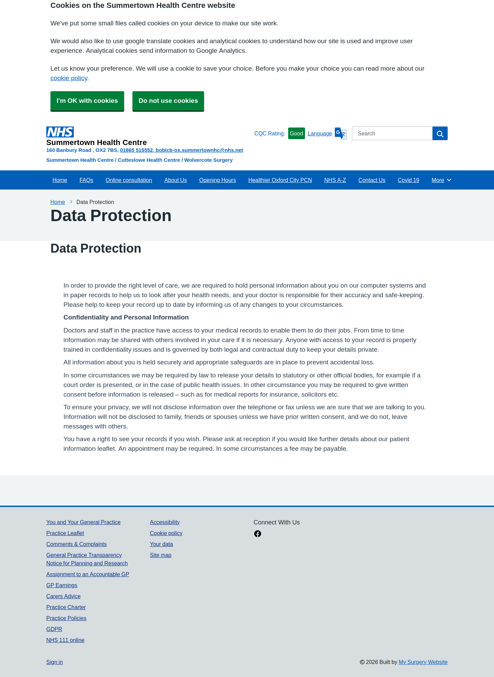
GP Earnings (61, 585)
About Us (175, 180)
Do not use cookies (168, 100)
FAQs (86, 180)
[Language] (327, 133)
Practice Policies (66, 618)
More (442, 180)
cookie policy (68, 78)
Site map (161, 555)
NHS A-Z (335, 180)
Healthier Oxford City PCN (280, 180)
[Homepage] (148, 136)
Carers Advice (63, 596)
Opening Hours (217, 180)
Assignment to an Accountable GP (87, 574)
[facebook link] (258, 534)
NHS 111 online (65, 640)
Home (59, 180)
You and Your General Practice (83, 522)
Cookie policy (166, 533)
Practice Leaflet (65, 533)
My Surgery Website (423, 662)
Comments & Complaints (76, 544)
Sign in (54, 662)
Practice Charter (66, 607)
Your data (161, 544)
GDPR (54, 629)
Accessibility (165, 522)
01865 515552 (136, 150)
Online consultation (129, 180)
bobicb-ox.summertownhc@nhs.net (199, 150)
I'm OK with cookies (87, 100)
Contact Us (372, 180)
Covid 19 (409, 180)
